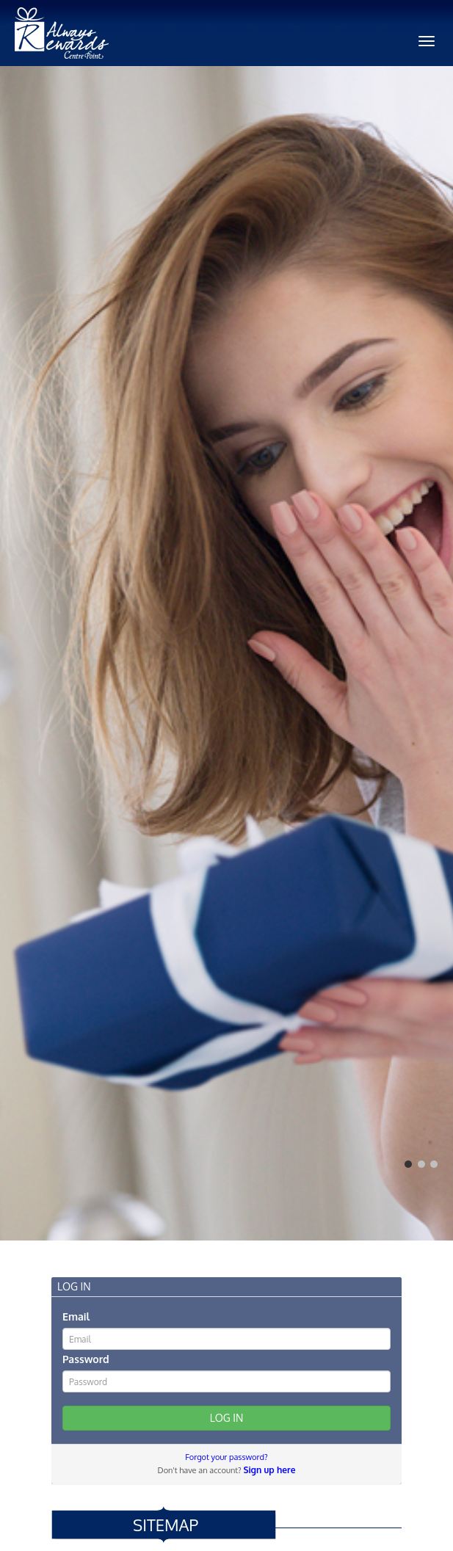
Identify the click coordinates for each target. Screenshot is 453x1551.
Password (85, 1359)
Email (76, 1316)
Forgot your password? (226, 1457)
